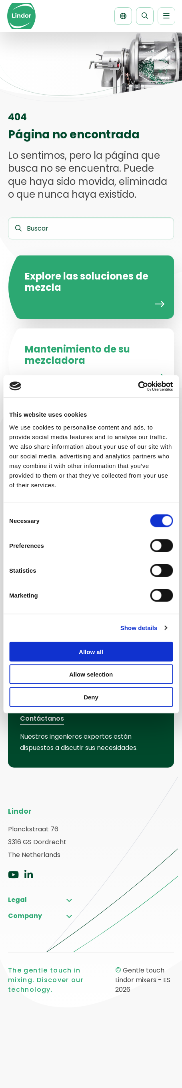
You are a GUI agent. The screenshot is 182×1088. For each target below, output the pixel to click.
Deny (91, 696)
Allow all (91, 651)
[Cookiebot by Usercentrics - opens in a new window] (138, 386)
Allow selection (91, 674)
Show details (139, 627)
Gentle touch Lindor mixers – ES (21, 16)
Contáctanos (42, 718)
